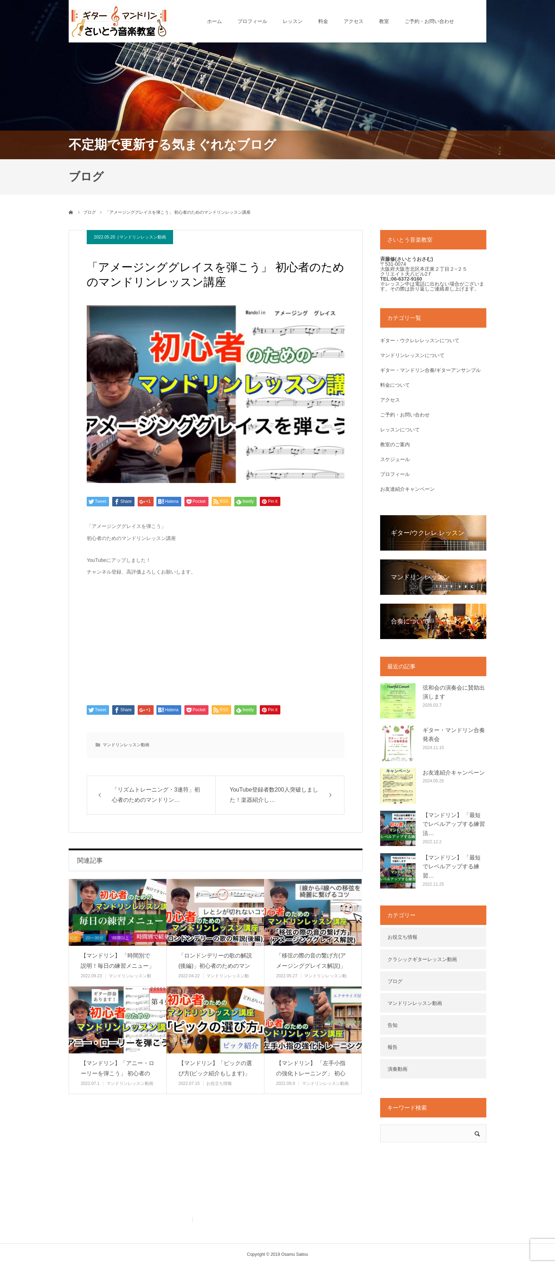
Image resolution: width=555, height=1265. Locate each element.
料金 (323, 21)
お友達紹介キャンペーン (407, 489)
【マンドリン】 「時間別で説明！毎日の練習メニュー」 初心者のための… (117, 966)
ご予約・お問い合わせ (429, 21)
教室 (384, 21)
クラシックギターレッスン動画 (422, 959)
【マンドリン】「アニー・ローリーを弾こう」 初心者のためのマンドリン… (117, 1073)
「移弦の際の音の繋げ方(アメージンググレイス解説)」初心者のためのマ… (311, 966)
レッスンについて (400, 429)
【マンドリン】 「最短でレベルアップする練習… (452, 867)
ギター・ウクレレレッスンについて (419, 340)
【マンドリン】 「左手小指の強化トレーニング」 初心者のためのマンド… (310, 1073)
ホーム (214, 21)
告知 (392, 1025)
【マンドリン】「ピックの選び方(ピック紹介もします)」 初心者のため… (215, 1073)
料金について (395, 385)
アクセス (354, 21)
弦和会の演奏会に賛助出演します (454, 692)
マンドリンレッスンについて (412, 355)
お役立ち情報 (219, 1083)
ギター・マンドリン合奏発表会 (454, 734)
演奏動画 (397, 1069)
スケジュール (395, 459)
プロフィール (252, 21)
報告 (392, 1047)
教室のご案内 (395, 444)
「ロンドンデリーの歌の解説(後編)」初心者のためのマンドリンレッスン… (215, 966)
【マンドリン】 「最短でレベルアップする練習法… (454, 824)
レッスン (293, 21)
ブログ (395, 981)
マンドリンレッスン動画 (142, 237)
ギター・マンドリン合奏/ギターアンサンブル (430, 370)
